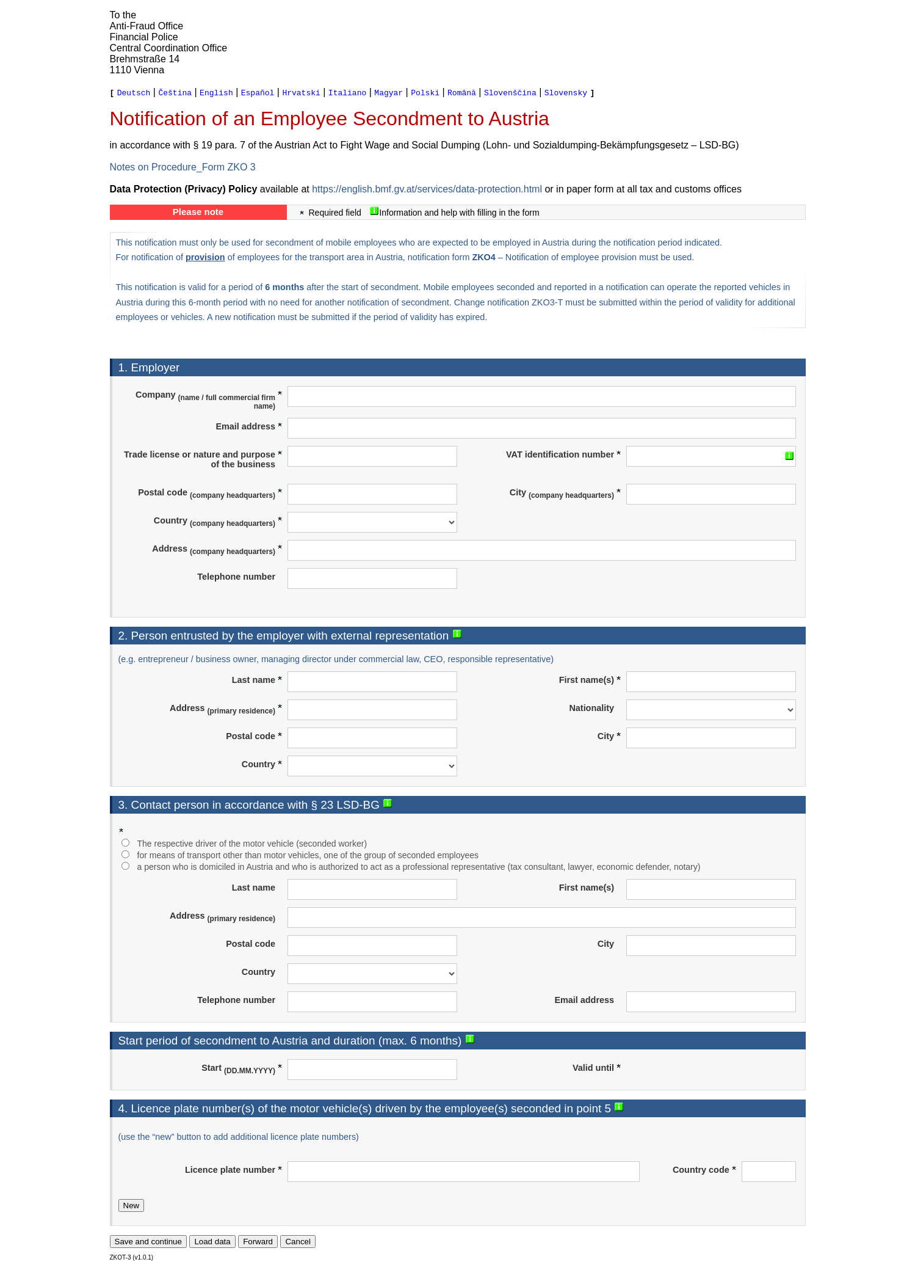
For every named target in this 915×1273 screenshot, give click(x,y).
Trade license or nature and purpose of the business (203, 459)
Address (217, 550)
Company (209, 400)
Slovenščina (510, 92)
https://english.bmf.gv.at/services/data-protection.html (427, 189)
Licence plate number (234, 1170)
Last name (257, 680)
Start (242, 1069)
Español (258, 92)
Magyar (388, 92)
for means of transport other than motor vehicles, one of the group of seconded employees (308, 855)
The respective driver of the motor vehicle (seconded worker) (252, 843)
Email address (249, 426)
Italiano (347, 92)
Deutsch (134, 92)
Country (218, 522)
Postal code (210, 493)
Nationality (591, 708)
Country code (705, 1170)
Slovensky (565, 92)
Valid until (597, 1068)
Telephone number (236, 577)
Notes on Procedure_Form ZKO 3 (183, 167)
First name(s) (590, 680)
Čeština (175, 92)
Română (461, 92)
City (565, 493)
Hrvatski (301, 92)
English (216, 92)
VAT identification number (563, 454)
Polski (425, 92)
